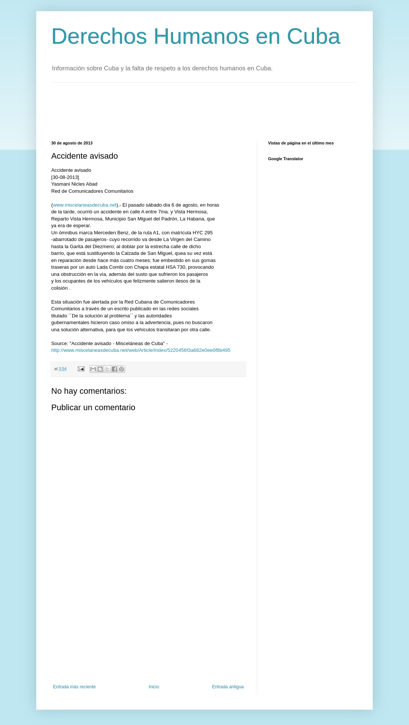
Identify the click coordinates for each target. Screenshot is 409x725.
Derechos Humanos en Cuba (196, 36)
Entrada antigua (228, 686)
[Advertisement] (187, 111)
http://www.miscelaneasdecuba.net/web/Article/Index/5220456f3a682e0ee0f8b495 (140, 350)
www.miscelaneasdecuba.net (84, 205)
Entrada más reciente (74, 686)
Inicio (154, 686)
